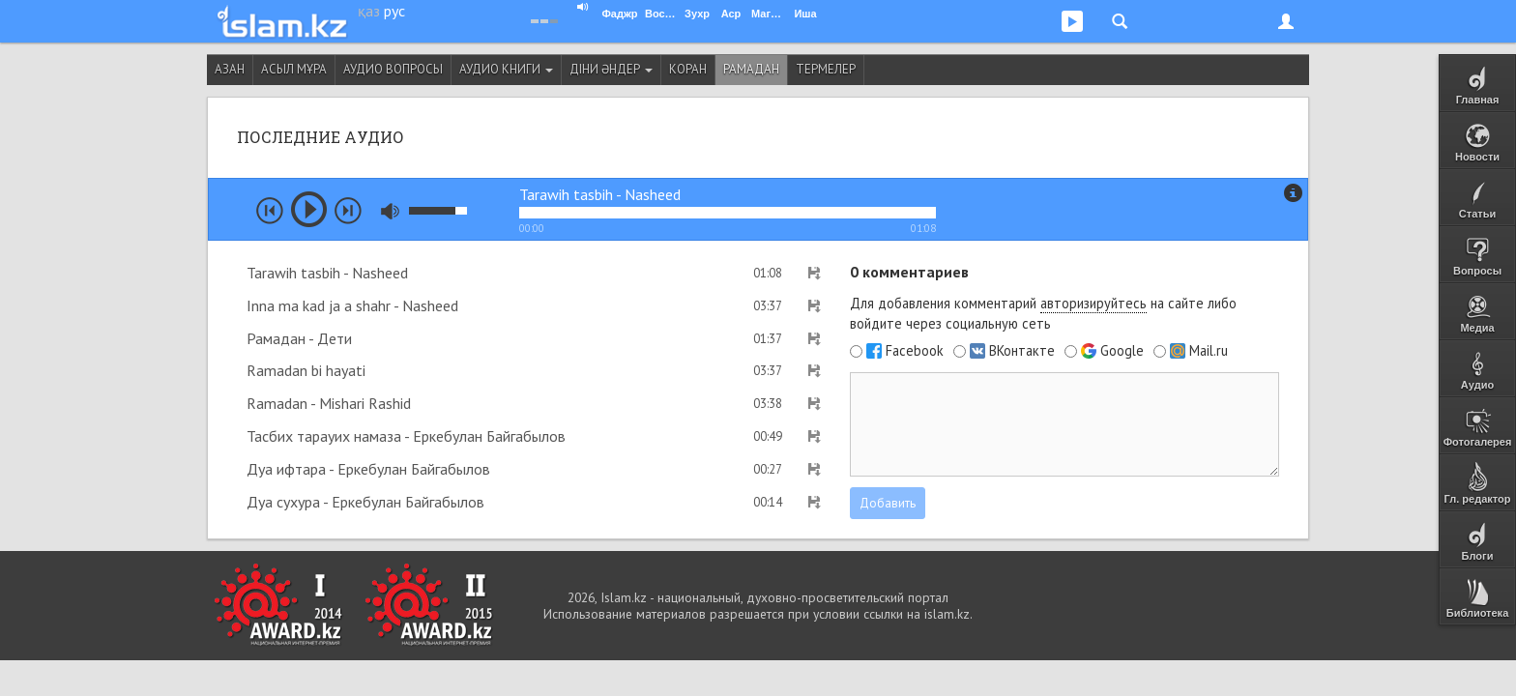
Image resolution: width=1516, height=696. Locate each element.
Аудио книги (506, 69)
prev (269, 210)
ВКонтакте (1022, 351)
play (309, 209)
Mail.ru (1208, 351)
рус (394, 10)
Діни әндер (611, 69)
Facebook (915, 351)
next (348, 210)
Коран (688, 69)
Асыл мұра (294, 69)
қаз (369, 10)
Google (1122, 351)
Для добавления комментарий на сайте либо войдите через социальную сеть (1043, 313)
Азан (230, 69)
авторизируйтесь (1093, 303)
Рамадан (751, 69)
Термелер (826, 69)
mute (390, 211)
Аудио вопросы (393, 69)
